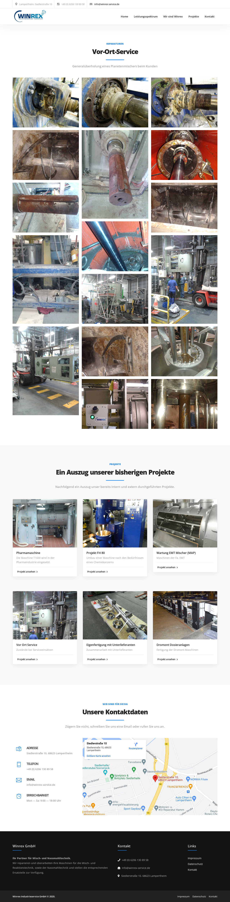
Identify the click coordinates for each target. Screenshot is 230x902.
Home (124, 16)
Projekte (193, 16)
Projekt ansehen (27, 571)
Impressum (194, 858)
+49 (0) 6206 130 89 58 (40, 769)
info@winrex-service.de (106, 4)
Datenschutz (195, 864)
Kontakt (210, 16)
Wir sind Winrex (173, 16)
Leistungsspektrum (146, 16)
